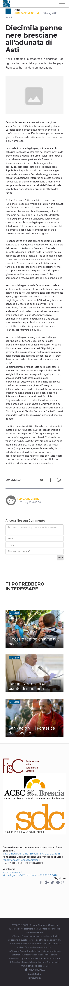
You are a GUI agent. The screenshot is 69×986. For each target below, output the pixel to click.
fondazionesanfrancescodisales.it (21, 860)
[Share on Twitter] (42, 481)
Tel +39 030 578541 (49, 853)
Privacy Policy (34, 978)
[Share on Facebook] (50, 481)
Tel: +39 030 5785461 (46, 875)
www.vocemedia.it (12, 872)
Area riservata (34, 970)
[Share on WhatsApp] (59, 481)
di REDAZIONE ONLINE (27, 13)
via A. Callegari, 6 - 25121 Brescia (20, 853)
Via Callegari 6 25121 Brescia (18, 875)
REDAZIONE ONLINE (28, 498)
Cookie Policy (34, 974)
